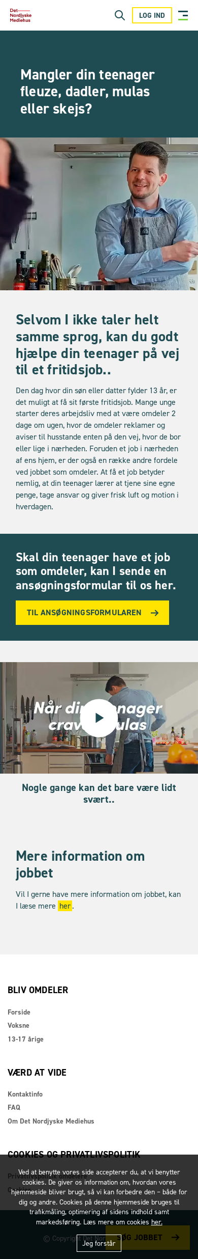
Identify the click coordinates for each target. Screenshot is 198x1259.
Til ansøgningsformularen (84, 612)
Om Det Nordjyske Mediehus (51, 1121)
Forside (19, 1012)
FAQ (14, 1107)
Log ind (152, 15)
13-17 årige (26, 1039)
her (65, 905)
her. (156, 1222)
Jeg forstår (99, 1243)
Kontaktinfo (25, 1094)
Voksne (18, 1025)
